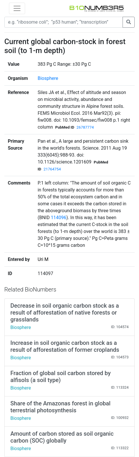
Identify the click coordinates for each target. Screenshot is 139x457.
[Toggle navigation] (17, 8)
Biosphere (47, 78)
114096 (58, 217)
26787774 (85, 127)
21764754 (52, 169)
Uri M (42, 259)
